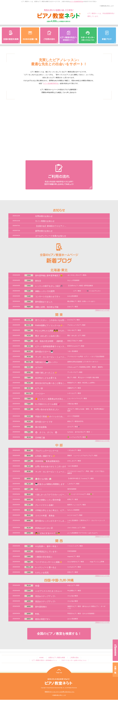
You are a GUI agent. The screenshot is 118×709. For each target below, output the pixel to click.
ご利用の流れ (74, 657)
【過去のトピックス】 (102, 310)
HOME (41, 657)
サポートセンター (73, 660)
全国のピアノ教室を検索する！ (59, 633)
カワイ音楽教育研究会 (76, 1)
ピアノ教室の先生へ (44, 660)
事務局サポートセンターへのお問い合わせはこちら (59, 691)
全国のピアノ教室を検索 (56, 657)
